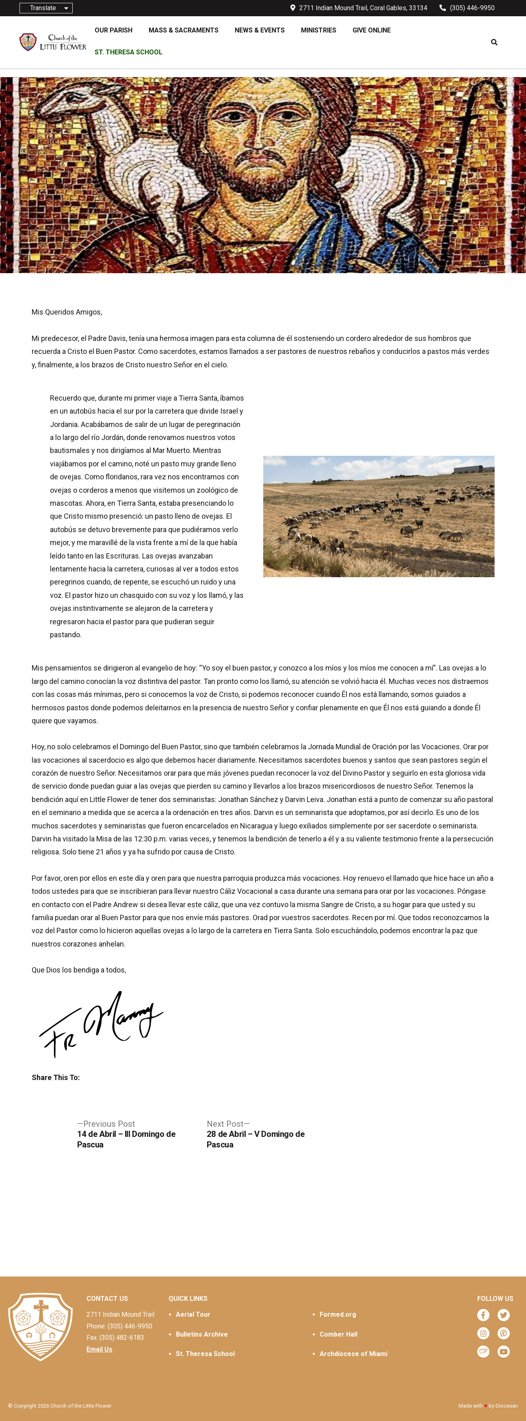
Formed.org (338, 1314)
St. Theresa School (205, 1354)
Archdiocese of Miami (353, 1354)
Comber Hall (338, 1334)
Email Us (100, 1349)
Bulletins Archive (202, 1334)
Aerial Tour (193, 1314)
